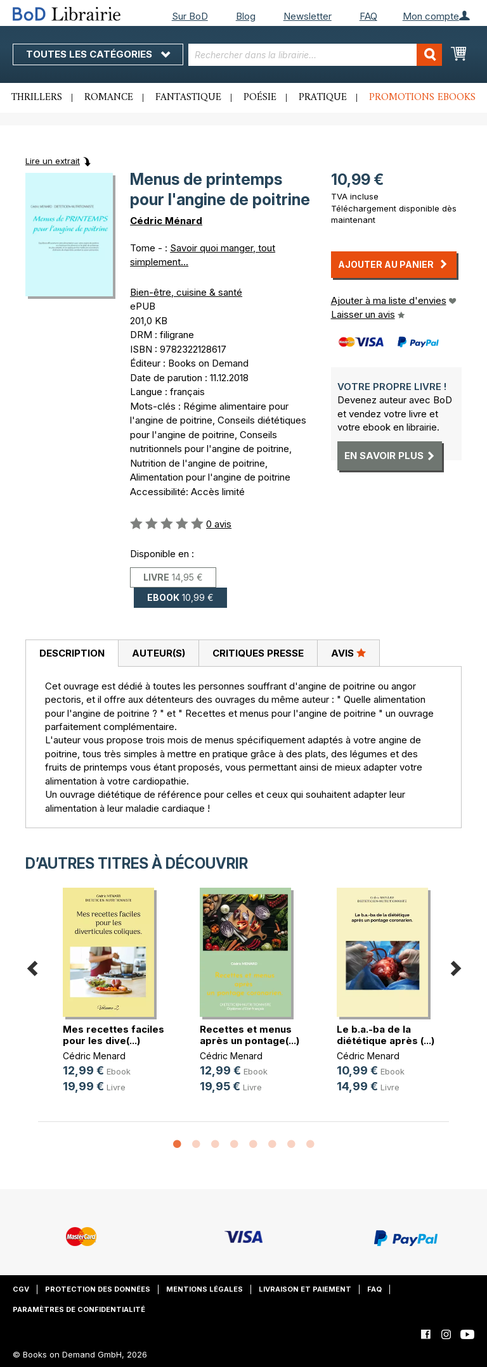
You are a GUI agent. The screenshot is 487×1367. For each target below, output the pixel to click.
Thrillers (36, 97)
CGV (21, 1289)
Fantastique (188, 97)
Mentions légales (204, 1289)
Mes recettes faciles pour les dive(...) (113, 1035)
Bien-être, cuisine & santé (186, 292)
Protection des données (97, 1289)
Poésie (260, 97)
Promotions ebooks (422, 97)
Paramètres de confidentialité (79, 1309)
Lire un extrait (52, 161)
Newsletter (307, 16)
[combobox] (315, 55)
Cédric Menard (94, 1055)
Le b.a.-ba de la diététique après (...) (385, 1035)
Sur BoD (190, 16)
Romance (108, 97)
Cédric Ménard (166, 221)
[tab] (71, 653)
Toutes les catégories (98, 54)
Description (72, 653)
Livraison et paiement (305, 1289)
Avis (348, 653)
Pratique (323, 97)
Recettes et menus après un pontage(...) (249, 1035)
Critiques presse (258, 653)
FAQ (368, 16)
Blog (246, 16)
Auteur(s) (158, 653)
